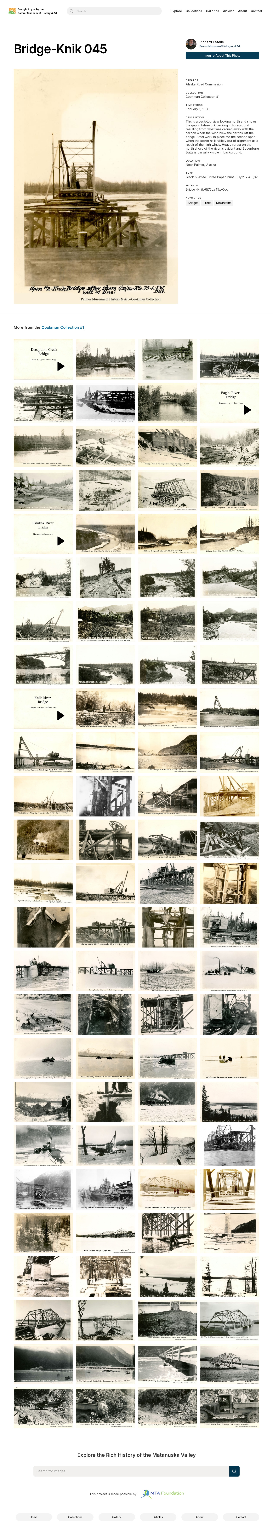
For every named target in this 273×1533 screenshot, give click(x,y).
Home (33, 1517)
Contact (256, 11)
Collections (194, 11)
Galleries (212, 11)
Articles (228, 11)
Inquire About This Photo (223, 55)
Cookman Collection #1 (63, 328)
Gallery (116, 1517)
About (242, 11)
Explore (176, 11)
